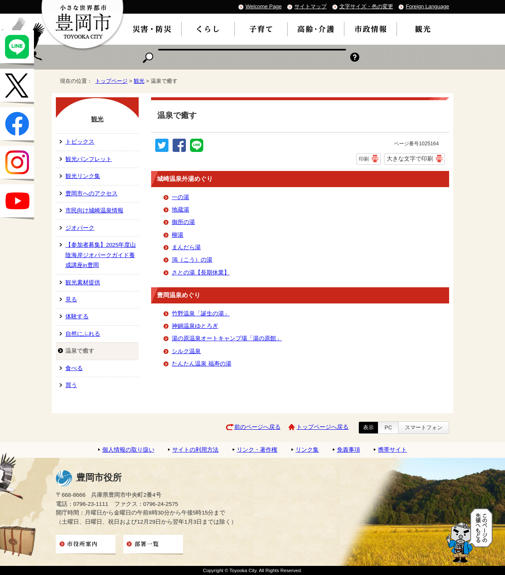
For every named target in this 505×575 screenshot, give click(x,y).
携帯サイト (392, 450)
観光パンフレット (88, 159)
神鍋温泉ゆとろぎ (195, 326)
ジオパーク (79, 228)
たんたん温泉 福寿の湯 (201, 364)
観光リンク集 (82, 176)
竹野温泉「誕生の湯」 (201, 313)
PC (388, 427)
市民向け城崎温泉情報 (94, 210)
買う (71, 385)
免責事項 (348, 450)
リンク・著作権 (257, 450)
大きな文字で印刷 (410, 158)
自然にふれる (82, 334)
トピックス (79, 142)
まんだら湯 (186, 247)
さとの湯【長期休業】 (201, 272)
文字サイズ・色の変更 (366, 6)
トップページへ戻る (322, 427)
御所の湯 (183, 222)
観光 (139, 81)
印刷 (364, 159)
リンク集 (307, 450)
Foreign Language (427, 6)
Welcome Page (263, 6)
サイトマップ (310, 6)
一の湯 (180, 197)
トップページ (111, 81)
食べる (74, 368)
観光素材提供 (82, 282)
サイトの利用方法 (195, 450)
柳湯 (177, 235)
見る (71, 299)
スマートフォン (423, 427)
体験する (77, 316)
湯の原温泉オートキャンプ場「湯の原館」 (227, 338)
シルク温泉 (186, 351)
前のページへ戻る (257, 427)
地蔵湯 (180, 210)
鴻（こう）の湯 (192, 260)
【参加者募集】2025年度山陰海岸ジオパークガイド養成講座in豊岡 (100, 255)
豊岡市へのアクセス (91, 193)
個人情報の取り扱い (128, 450)
